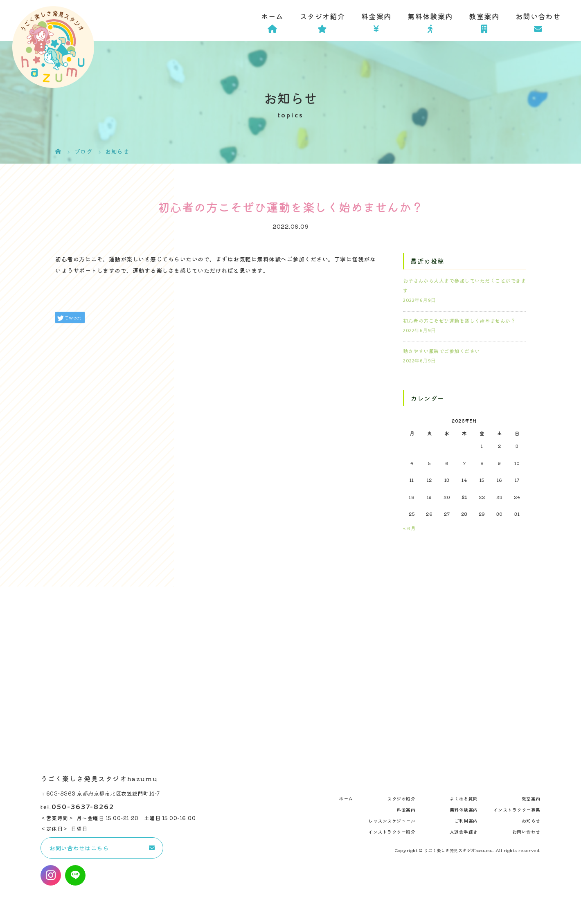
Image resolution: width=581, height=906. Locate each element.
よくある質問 (464, 798)
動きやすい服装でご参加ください (441, 350)
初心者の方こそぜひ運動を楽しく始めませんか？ (459, 320)
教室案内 (484, 16)
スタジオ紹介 (322, 16)
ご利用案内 (466, 820)
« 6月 (409, 527)
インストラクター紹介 (391, 831)
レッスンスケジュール (391, 820)
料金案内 (376, 16)
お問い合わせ (538, 16)
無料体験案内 (430, 16)
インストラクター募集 (516, 809)
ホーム (272, 16)
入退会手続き (464, 831)
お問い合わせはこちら (78, 847)
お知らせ (531, 820)
